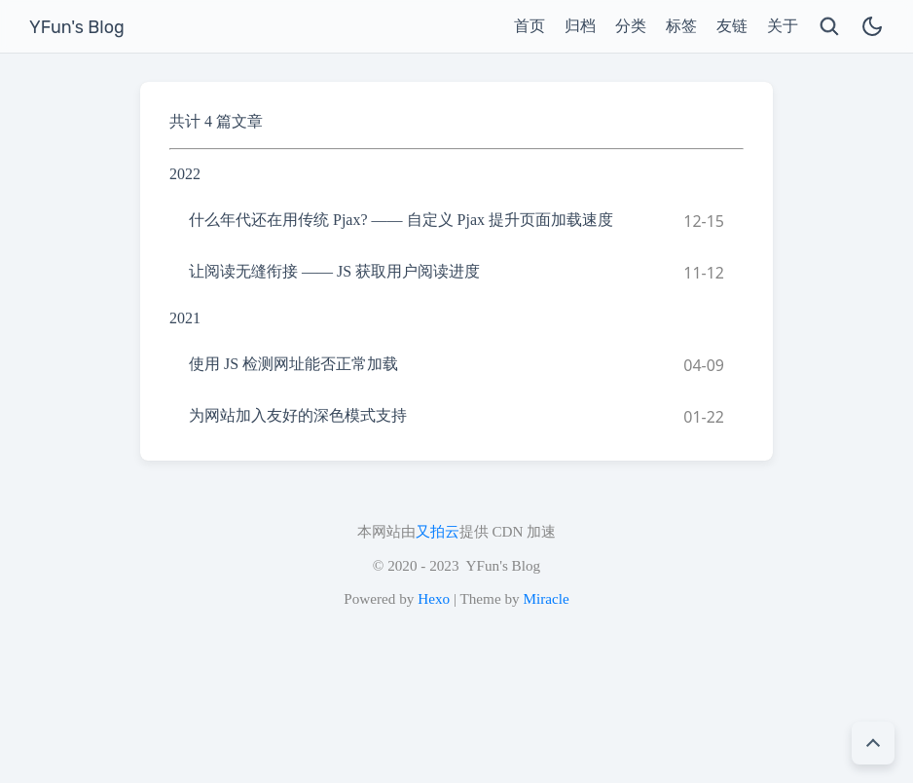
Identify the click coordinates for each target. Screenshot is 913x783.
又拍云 (437, 531)
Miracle (545, 598)
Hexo (434, 598)
